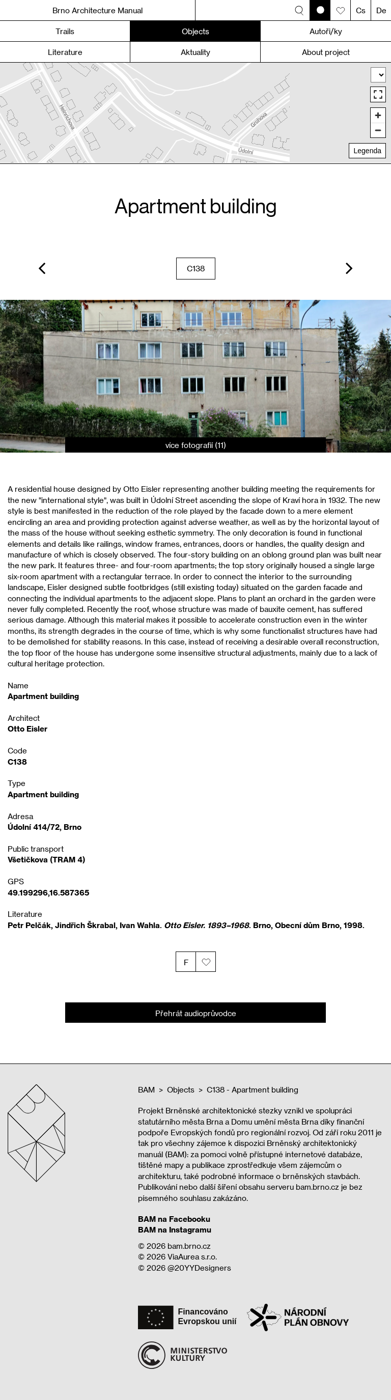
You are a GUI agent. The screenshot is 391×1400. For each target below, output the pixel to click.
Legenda (367, 151)
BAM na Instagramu (174, 1229)
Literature (65, 52)
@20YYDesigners (199, 1267)
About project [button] (326, 52)
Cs (361, 10)
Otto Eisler (27, 728)
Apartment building (43, 794)
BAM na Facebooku (174, 1218)
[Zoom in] (378, 115)
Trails (64, 31)
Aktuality (195, 52)
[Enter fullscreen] (378, 94)
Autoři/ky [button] (326, 31)
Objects (180, 1089)
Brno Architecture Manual (97, 10)
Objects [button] (195, 31)
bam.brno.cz (189, 1245)
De (381, 10)
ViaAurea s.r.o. (192, 1256)
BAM (146, 1089)
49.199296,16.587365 (48, 892)
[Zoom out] (378, 130)
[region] (195, 112)
